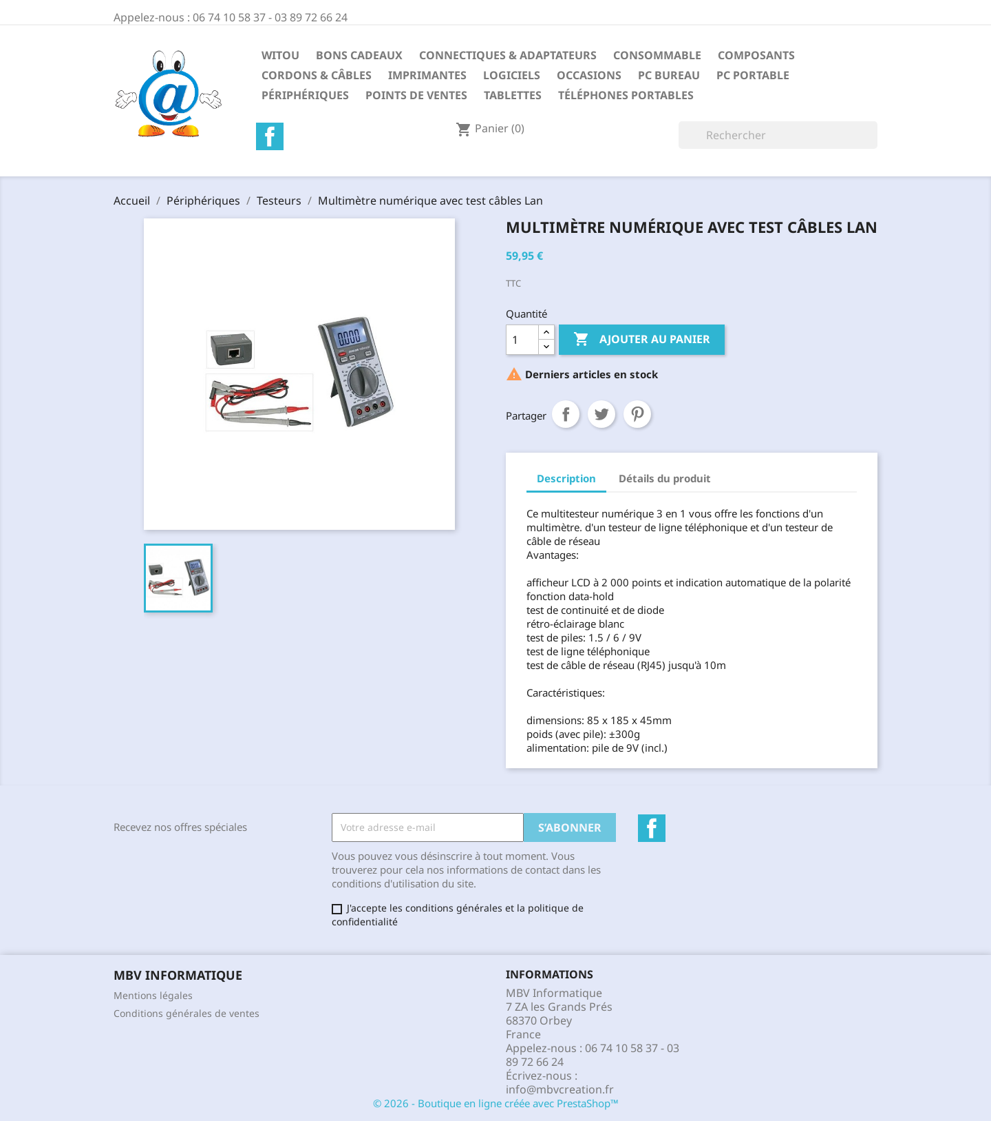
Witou (280, 55)
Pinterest (637, 414)
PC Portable (752, 75)
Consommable (657, 55)
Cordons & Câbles (317, 75)
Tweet (601, 414)
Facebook (270, 136)
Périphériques (305, 95)
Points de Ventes (416, 95)
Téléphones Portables (626, 95)
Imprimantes (427, 75)
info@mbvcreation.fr (560, 1089)
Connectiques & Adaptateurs (508, 55)
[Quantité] (522, 340)
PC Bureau (669, 75)
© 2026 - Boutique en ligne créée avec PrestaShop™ (496, 1103)
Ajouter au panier (641, 340)
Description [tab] (566, 478)
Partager (565, 414)
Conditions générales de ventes (186, 1013)
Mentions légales (153, 995)
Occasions (589, 75)
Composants (756, 55)
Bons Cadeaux (359, 55)
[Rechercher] (778, 135)
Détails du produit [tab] (665, 478)
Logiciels (511, 75)
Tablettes (513, 95)
